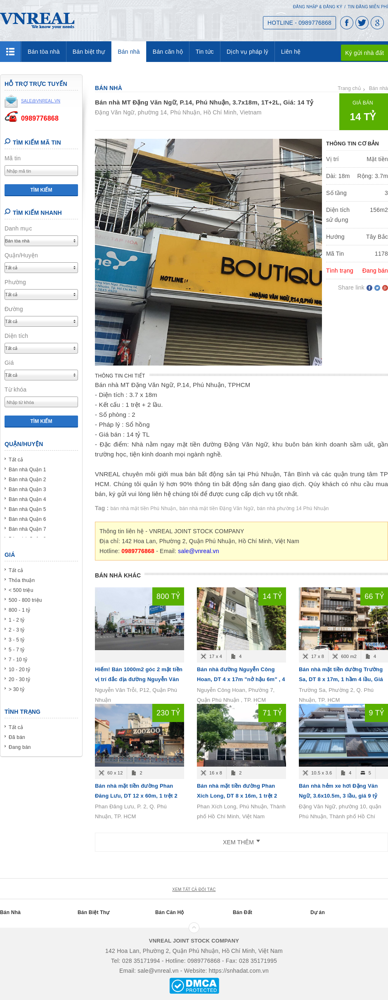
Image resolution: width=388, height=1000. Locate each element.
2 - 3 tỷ (16, 630)
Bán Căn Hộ (169, 912)
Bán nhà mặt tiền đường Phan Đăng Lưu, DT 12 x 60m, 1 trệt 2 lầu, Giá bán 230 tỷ (136, 796)
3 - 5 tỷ (16, 640)
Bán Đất (242, 912)
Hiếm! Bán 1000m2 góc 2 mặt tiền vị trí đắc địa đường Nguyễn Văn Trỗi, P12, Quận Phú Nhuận (138, 679)
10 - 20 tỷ (19, 669)
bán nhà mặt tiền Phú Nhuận (143, 508)
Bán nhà (129, 51)
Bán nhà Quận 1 (27, 470)
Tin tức (205, 51)
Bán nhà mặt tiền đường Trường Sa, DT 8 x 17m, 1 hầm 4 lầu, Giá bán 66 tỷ (341, 679)
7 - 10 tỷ (18, 660)
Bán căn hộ (168, 51)
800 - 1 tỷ (19, 610)
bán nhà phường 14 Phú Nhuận (293, 508)
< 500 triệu (21, 590)
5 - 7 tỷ (16, 650)
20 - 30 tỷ (19, 679)
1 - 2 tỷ (16, 620)
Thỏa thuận (22, 580)
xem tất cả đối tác (193, 889)
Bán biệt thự (89, 51)
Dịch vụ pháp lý (247, 51)
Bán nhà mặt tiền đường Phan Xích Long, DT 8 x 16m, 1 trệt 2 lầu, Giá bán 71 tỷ (237, 796)
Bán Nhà (10, 912)
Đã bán (17, 737)
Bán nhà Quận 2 (27, 479)
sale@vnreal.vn (198, 551)
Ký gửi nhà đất (364, 53)
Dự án (317, 912)
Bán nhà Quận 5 (27, 509)
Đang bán (20, 747)
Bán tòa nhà (44, 51)
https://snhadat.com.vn (239, 970)
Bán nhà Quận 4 (27, 499)
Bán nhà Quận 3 (27, 489)
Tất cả (16, 460)
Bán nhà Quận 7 (27, 529)
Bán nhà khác (118, 575)
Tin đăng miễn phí (368, 7)
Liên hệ (291, 51)
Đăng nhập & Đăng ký (318, 7)
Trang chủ (349, 88)
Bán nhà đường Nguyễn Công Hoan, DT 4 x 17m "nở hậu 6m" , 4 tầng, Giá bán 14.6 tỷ (241, 679)
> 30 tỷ (16, 689)
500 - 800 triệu (25, 600)
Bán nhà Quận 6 (27, 519)
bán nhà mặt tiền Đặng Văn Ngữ (217, 508)
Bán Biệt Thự (93, 912)
